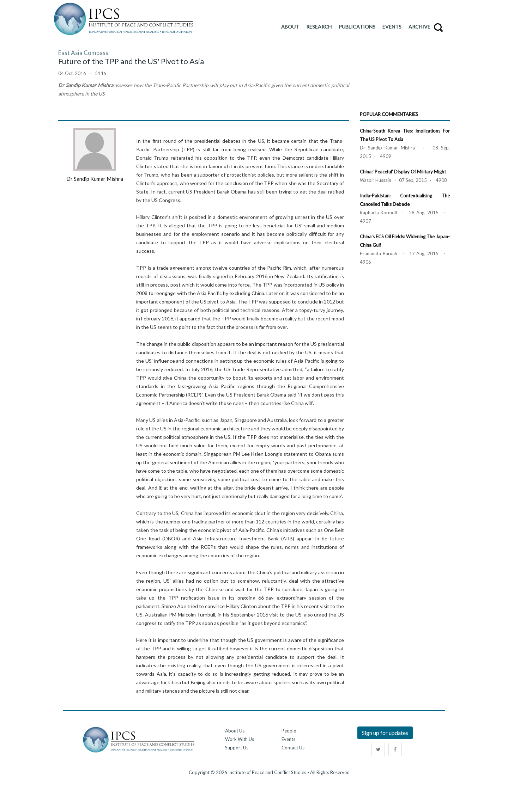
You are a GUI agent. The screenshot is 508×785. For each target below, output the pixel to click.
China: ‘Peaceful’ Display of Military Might (403, 171)
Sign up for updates (385, 732)
